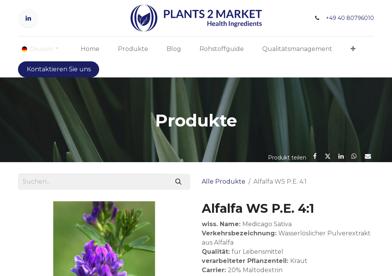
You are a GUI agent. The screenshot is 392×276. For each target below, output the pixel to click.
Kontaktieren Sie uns (59, 69)
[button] (353, 49)
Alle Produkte (223, 181)
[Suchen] (178, 182)
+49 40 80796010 (350, 18)
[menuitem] (90, 49)
